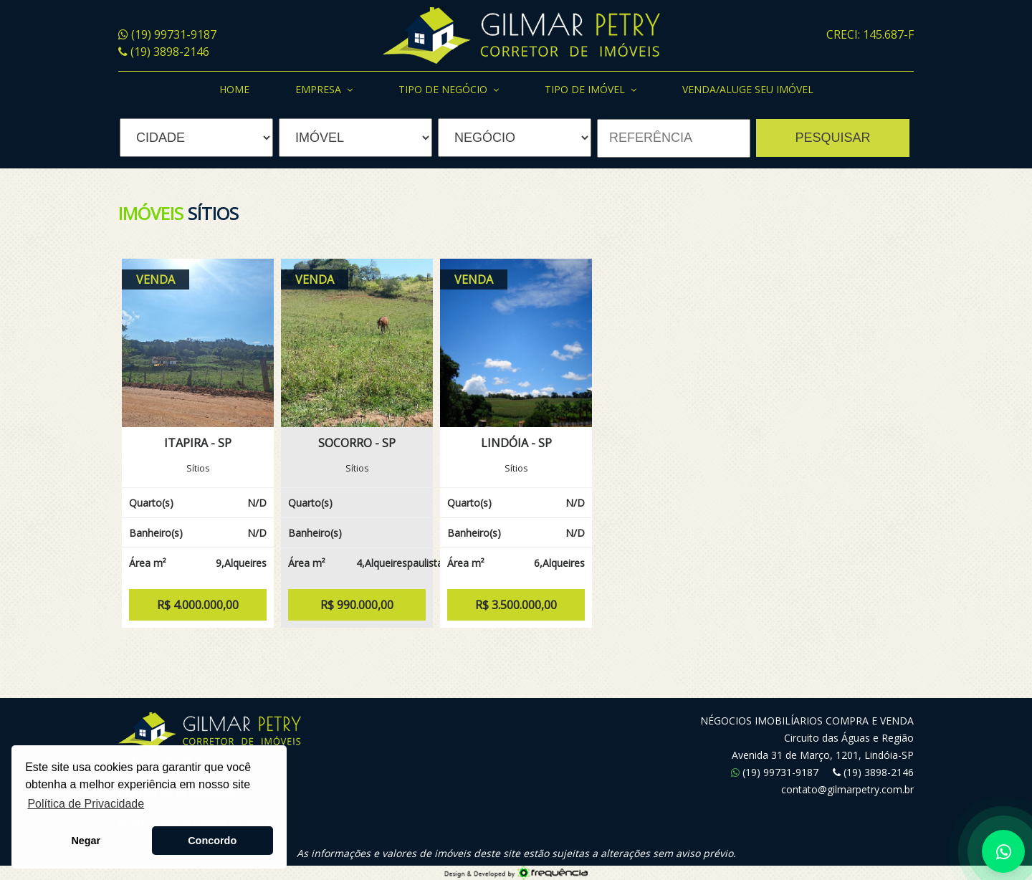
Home (234, 89)
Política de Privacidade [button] (85, 804)
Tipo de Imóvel (590, 90)
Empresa (324, 90)
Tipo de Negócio (448, 90)
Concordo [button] (212, 840)
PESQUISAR (832, 137)
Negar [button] (85, 840)
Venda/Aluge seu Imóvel (747, 89)
